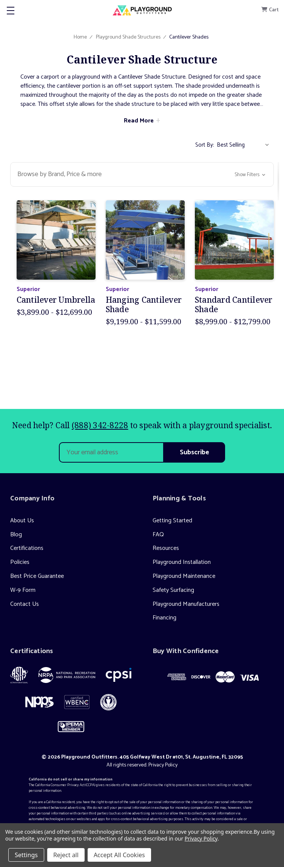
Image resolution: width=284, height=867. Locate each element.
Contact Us (24, 604)
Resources (166, 548)
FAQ (158, 534)
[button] (142, 174)
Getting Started (172, 521)
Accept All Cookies (119, 855)
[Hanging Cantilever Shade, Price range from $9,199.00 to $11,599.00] (145, 239)
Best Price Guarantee (37, 576)
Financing (164, 618)
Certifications (26, 548)
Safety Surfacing (173, 590)
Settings (26, 855)
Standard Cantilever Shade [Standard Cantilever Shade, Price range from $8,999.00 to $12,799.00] (234, 304)
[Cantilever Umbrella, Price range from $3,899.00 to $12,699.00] (56, 239)
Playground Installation (182, 562)
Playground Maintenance (184, 576)
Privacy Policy (163, 765)
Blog (16, 534)
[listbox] (245, 145)
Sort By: (204, 145)
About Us (22, 521)
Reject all (66, 855)
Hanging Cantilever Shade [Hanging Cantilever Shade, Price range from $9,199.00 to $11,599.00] (144, 304)
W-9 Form (23, 590)
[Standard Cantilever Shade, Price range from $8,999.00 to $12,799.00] (234, 239)
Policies (19, 562)
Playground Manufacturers (186, 604)
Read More (139, 121)
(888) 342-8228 (100, 425)
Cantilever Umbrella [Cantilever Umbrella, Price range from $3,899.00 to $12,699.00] (56, 300)
